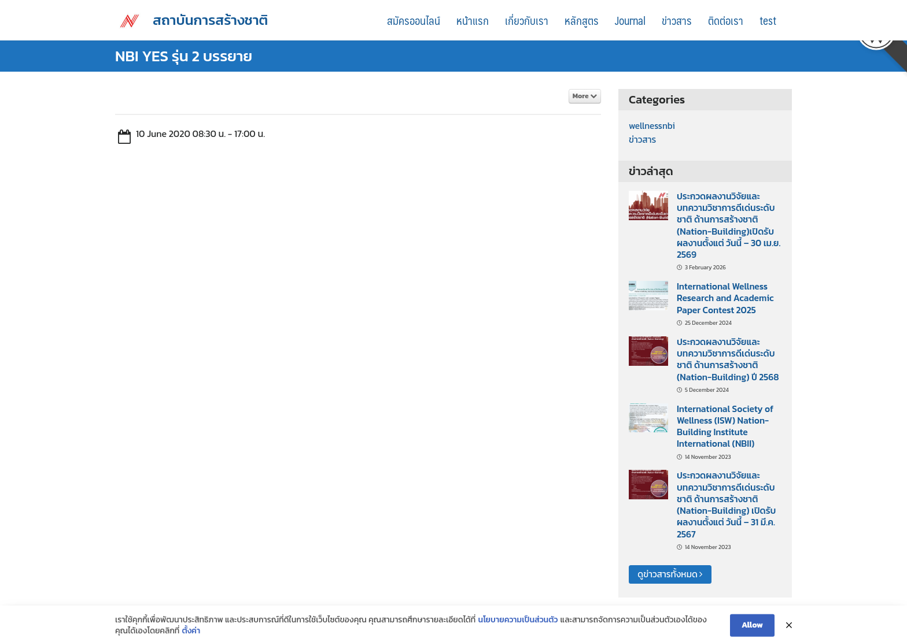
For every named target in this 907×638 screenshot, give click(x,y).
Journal (630, 20)
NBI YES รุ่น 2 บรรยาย (183, 55)
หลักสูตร (582, 20)
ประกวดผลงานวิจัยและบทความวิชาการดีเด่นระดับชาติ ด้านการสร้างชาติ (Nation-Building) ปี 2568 (728, 359)
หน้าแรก (472, 20)
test (767, 20)
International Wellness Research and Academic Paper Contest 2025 (725, 298)
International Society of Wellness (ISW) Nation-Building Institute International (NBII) (725, 426)
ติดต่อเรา (725, 20)
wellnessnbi (652, 125)
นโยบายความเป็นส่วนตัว (518, 629)
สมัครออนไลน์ (413, 20)
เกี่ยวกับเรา (526, 20)
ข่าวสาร (677, 20)
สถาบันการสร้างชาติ (210, 20)
